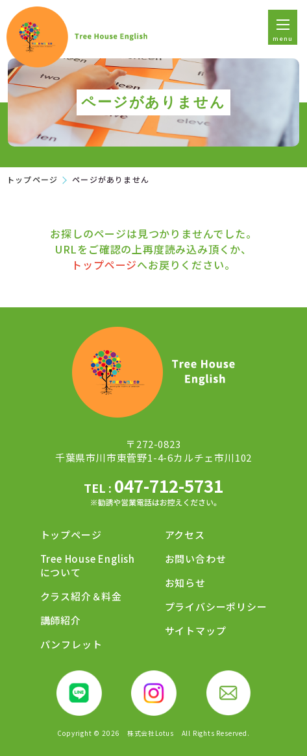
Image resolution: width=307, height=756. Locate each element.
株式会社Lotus (150, 733)
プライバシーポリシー (216, 606)
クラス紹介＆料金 (81, 596)
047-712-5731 (153, 492)
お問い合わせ (196, 558)
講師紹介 (60, 620)
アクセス (185, 534)
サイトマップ (196, 630)
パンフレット (71, 644)
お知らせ (185, 582)
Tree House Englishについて (87, 565)
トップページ (32, 179)
